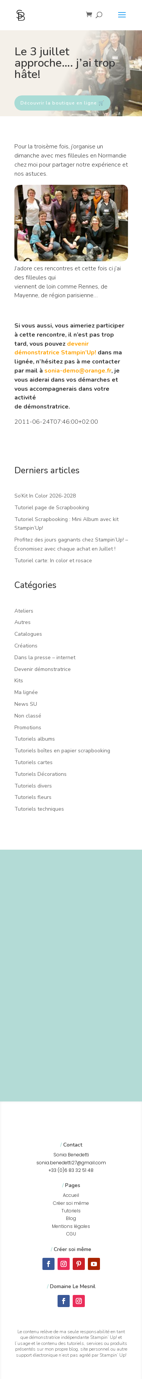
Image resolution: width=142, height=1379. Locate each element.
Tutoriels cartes (33, 762)
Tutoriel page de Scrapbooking (51, 507)
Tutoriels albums (34, 739)
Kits (18, 680)
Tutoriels (71, 1210)
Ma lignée (26, 692)
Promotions (27, 727)
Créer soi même (71, 1203)
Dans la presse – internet (44, 657)
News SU (25, 704)
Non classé (27, 715)
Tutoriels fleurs (32, 797)
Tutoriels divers (33, 785)
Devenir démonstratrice (42, 669)
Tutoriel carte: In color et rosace (53, 560)
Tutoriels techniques (39, 809)
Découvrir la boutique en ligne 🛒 (62, 103)
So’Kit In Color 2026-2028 (45, 495)
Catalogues (28, 634)
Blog (71, 1218)
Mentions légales (71, 1226)
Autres (22, 622)
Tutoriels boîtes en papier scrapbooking (62, 750)
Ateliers (23, 611)
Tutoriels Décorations (40, 774)
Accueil (71, 1195)
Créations (25, 645)
